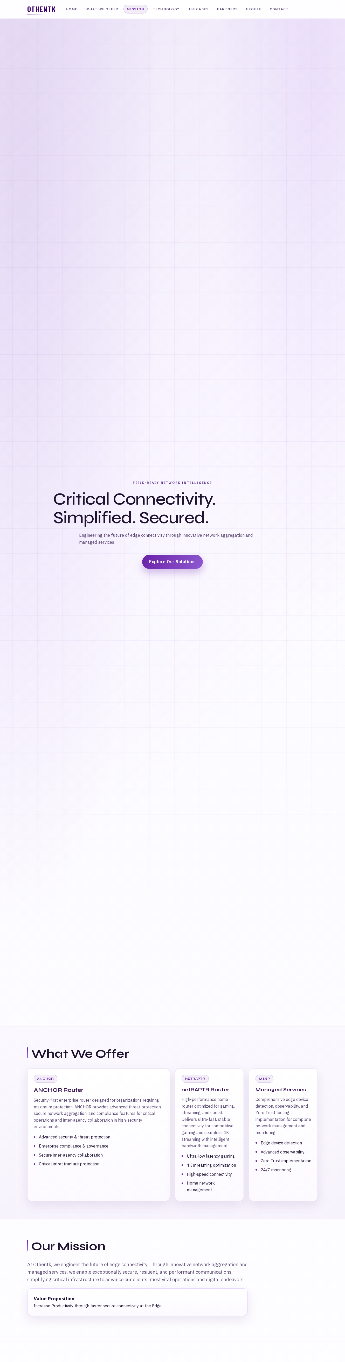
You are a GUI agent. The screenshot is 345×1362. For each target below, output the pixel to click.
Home (71, 9)
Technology (166, 9)
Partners (227, 9)
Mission (135, 9)
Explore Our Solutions (172, 561)
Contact (279, 9)
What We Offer (102, 9)
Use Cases (198, 9)
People (253, 9)
